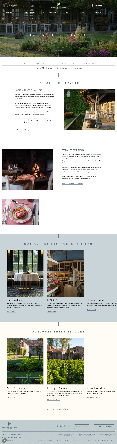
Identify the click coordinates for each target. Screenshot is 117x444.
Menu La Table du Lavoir (42, 68)
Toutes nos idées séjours (58, 409)
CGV (89, 440)
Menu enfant (62, 68)
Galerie (110, 12)
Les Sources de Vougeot (107, 434)
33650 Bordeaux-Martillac (11, 437)
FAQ (83, 440)
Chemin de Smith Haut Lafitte (12, 434)
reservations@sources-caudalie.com (67, 63)
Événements (98, 12)
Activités (52, 12)
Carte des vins (78, 68)
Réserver (21, 129)
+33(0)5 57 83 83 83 (8, 440)
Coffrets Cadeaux (82, 13)
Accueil (6, 57)
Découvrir (11, 311)
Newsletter (81, 426)
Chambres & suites (10, 13)
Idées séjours (66, 13)
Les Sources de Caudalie (67, 434)
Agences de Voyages (71, 440)
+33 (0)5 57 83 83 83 (90, 63)
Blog (58, 440)
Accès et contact (104, 426)
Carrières (50, 440)
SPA (43, 12)
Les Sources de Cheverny (87, 434)
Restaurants (15, 57)
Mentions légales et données (105, 440)
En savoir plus (13, 397)
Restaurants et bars (29, 13)
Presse (40, 440)
